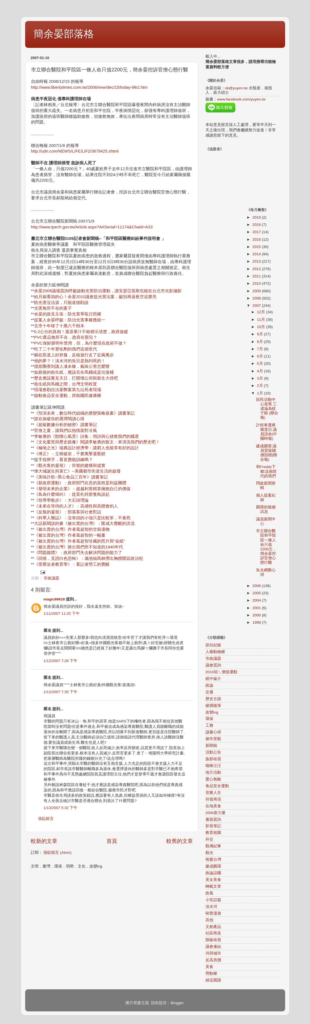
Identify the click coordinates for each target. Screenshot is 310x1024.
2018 (257, 225)
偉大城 (40, 471)
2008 (257, 298)
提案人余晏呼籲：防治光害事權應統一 (69, 320)
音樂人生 (213, 793)
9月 (260, 334)
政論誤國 (213, 873)
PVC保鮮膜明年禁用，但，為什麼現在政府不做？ (80, 343)
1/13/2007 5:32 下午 (61, 808)
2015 (257, 247)
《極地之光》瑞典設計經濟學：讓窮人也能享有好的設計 (86, 448)
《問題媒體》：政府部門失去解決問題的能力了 (78, 552)
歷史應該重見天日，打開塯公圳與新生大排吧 (76, 378)
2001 (257, 608)
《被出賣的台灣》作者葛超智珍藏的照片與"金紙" (79, 541)
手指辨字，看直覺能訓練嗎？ (65, 459)
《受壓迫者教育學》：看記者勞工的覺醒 (72, 564)
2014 (257, 254)
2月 (260, 386)
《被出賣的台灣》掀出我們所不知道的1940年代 (78, 547)
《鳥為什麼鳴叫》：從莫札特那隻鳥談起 (72, 494)
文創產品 (213, 927)
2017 (257, 232)
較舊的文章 (179, 841)
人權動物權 (215, 652)
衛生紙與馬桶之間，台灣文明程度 (65, 384)
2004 (257, 600)
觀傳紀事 (213, 846)
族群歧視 (213, 759)
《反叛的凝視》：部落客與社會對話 (67, 512)
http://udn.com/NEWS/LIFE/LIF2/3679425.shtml (75, 151)
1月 (260, 393)
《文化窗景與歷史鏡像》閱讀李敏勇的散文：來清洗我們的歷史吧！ (97, 442)
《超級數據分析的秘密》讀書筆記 (65, 424)
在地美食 (213, 806)
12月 (261, 312)
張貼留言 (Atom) (57, 852)
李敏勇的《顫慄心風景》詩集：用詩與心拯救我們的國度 (86, 436)
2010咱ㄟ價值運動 (221, 672)
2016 (257, 239)
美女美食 (213, 880)
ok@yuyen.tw (236, 88)
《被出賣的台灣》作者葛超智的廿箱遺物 (72, 529)
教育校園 (213, 833)
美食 (209, 967)
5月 (260, 363)
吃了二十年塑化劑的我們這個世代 (65, 349)
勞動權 (211, 973)
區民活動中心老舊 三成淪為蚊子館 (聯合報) (267, 409)
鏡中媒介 (213, 679)
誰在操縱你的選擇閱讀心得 (59, 419)
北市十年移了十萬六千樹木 (59, 326)
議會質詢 (213, 665)
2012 (257, 269)
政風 (209, 893)
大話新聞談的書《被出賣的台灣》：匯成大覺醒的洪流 (84, 523)
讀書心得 (213, 732)
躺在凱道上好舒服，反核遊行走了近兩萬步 (74, 355)
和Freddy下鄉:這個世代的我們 (266, 471)
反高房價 (213, 960)
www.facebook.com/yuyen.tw (241, 99)
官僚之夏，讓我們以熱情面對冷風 (65, 430)
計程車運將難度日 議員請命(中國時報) (266, 432)
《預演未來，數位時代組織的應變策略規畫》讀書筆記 (84, 413)
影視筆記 (213, 826)
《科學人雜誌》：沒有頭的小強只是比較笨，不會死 (82, 518)
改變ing (211, 712)
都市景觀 (213, 739)
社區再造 (213, 933)
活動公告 (213, 752)
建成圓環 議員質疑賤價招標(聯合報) (266, 453)
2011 (257, 276)
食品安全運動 (217, 786)
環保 (209, 719)
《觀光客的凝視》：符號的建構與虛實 (69, 465)
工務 (209, 725)
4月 (260, 371)
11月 (261, 319)
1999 (257, 622)
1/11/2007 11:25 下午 (62, 613)
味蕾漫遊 (213, 913)
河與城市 (213, 953)
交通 (209, 692)
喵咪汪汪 (213, 766)
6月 (260, 356)
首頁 (112, 841)
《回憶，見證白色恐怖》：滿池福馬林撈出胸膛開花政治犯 (88, 558)
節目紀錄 (213, 645)
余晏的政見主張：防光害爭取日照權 (67, 314)
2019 (257, 217)
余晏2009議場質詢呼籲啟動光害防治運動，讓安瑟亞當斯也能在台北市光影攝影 (108, 291)
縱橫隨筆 (213, 705)
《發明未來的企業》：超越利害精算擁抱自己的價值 (82, 489)
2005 (257, 593)
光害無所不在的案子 (53, 308)
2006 (257, 586)
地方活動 (213, 772)
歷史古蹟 (213, 699)
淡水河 (211, 906)
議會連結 (213, 946)
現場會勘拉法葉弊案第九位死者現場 (67, 389)
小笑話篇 (213, 900)
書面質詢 (213, 819)
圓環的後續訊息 (266, 509)
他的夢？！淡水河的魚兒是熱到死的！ (69, 361)
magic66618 (54, 599)
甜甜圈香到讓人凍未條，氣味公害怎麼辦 (72, 366)
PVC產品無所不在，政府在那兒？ (65, 337)
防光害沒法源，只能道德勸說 (61, 302)
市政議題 (51, 578)
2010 (257, 283)
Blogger (177, 1003)
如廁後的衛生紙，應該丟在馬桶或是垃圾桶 (74, 372)
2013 (257, 261)
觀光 (209, 853)
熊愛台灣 (213, 859)
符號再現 (213, 799)
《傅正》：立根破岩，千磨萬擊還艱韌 (69, 454)
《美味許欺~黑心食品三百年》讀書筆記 (71, 477)
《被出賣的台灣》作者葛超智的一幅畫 (69, 535)
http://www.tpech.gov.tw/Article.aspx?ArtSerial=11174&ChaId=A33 (92, 227)
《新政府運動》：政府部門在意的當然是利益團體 (80, 483)
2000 (257, 615)
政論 (209, 685)
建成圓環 (213, 866)
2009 (257, 291)
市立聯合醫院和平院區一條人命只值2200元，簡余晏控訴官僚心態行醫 (266, 547)
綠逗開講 (213, 980)
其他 (209, 920)
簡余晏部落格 (64, 33)
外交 (209, 839)
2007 (257, 305)
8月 (260, 342)
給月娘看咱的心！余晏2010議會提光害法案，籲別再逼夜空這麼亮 (95, 296)
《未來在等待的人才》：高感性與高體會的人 (76, 506)
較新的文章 (44, 841)
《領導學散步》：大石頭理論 (61, 500)
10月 (261, 327)
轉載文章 (213, 886)
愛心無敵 (213, 779)
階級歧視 (213, 940)
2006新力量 (215, 813)
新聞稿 (211, 746)
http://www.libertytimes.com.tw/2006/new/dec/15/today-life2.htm (89, 87)
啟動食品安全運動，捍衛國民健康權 (67, 395)
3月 (260, 378)
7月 (260, 349)
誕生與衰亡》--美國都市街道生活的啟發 (84, 471)
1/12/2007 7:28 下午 (61, 661)
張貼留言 (46, 819)
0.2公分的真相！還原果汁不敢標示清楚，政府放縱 (81, 331)
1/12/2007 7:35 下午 (61, 692)
